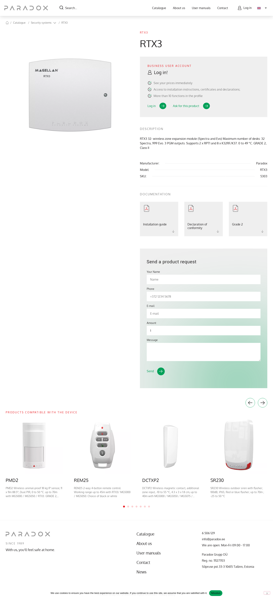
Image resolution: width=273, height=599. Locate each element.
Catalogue (158, 8)
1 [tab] (124, 507)
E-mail (151, 306)
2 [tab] (128, 507)
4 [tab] (136, 507)
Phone (150, 289)
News (142, 571)
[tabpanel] (34, 457)
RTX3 (64, 22)
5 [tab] (141, 507)
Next (262, 402)
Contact (221, 8)
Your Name (153, 272)
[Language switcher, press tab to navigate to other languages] (260, 7)
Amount (151, 323)
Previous (250, 402)
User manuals (200, 8)
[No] (267, 593)
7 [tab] (149, 507)
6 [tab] (145, 507)
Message (152, 340)
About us (178, 8)
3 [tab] (132, 507)
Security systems (41, 22)
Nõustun (215, 593)
